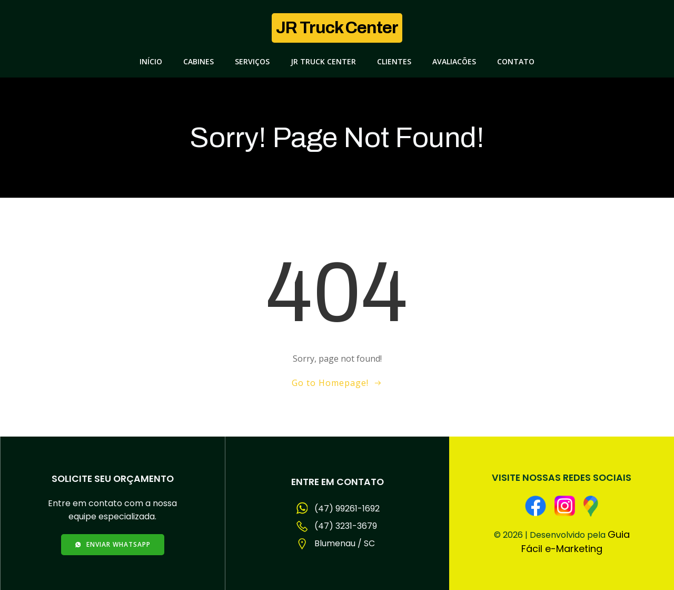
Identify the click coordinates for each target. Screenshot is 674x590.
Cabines (198, 61)
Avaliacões (454, 61)
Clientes (394, 61)
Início (151, 61)
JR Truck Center (323, 61)
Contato (515, 61)
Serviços (252, 61)
